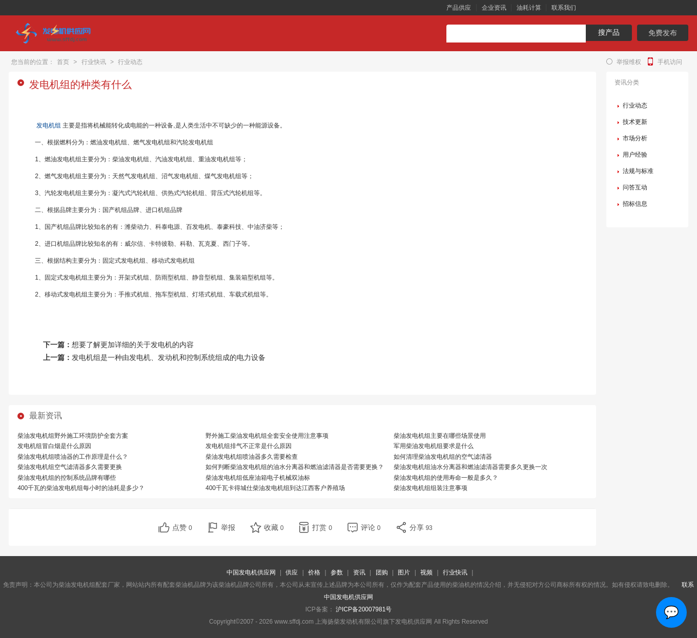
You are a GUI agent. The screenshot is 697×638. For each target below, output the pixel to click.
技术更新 (635, 121)
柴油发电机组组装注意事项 (430, 488)
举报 (228, 527)
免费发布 (662, 33)
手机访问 (670, 62)
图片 (404, 572)
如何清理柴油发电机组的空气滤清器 (443, 456)
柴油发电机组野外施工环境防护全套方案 (72, 435)
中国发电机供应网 (251, 572)
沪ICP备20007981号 (364, 609)
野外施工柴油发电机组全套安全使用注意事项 (267, 435)
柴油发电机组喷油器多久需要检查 (252, 456)
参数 (337, 572)
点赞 (182, 527)
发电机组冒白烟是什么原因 (54, 446)
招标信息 (635, 203)
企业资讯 (494, 7)
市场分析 (635, 138)
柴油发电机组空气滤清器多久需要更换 (69, 467)
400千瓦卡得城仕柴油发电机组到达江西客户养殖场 (275, 488)
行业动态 (130, 62)
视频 (426, 572)
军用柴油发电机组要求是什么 (434, 446)
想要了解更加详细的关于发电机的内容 (133, 345)
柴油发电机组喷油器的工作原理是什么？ (72, 456)
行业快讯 (93, 62)
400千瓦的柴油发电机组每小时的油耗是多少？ (81, 488)
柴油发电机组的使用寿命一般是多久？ (446, 477)
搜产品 (609, 32)
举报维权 (629, 62)
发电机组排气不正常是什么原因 (249, 446)
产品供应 (458, 7)
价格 (314, 572)
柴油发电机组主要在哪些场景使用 (440, 435)
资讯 (359, 572)
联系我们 (563, 7)
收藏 (274, 527)
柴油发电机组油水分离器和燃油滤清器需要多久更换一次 (470, 467)
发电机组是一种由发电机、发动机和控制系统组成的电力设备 (168, 357)
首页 (63, 62)
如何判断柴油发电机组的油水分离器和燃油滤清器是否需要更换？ (295, 467)
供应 (291, 572)
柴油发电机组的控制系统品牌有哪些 (66, 477)
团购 (382, 572)
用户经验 (635, 154)
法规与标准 (638, 171)
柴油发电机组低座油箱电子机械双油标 (258, 477)
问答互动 (635, 187)
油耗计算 (529, 7)
